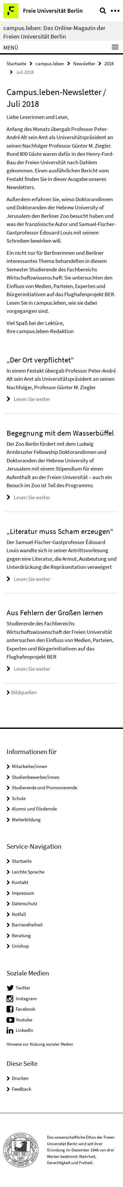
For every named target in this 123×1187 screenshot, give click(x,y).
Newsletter (84, 63)
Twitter (23, 988)
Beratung (21, 935)
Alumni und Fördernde (34, 809)
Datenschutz (24, 903)
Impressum (23, 893)
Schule (19, 798)
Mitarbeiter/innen (29, 766)
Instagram (26, 998)
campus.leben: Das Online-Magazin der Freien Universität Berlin (54, 32)
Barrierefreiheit (27, 925)
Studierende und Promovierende (44, 787)
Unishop (20, 946)
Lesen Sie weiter (32, 399)
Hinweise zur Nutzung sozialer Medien (40, 1044)
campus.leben (49, 63)
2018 (108, 63)
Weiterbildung (26, 819)
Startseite (16, 63)
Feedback (21, 1089)
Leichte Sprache (28, 872)
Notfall (19, 914)
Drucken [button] (20, 1078)
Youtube (24, 1020)
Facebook (25, 1009)
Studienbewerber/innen (35, 777)
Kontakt (20, 882)
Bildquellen (22, 692)
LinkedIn (24, 1030)
